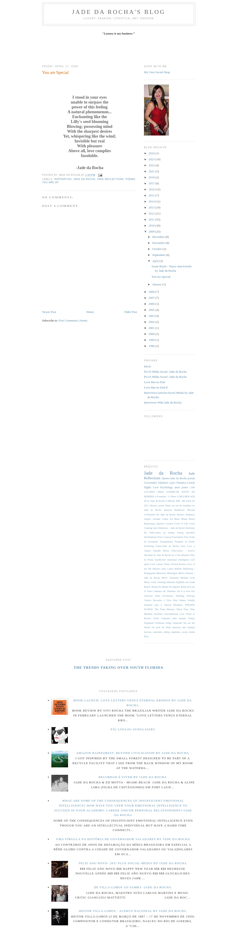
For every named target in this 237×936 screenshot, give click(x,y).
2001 (152, 328)
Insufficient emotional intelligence (172, 559)
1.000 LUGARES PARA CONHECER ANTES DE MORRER (169, 492)
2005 (152, 310)
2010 (152, 225)
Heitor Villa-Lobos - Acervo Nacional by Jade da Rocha (132, 911)
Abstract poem (157, 505)
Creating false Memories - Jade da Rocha (164, 528)
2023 (152, 159)
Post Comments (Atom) (73, 320)
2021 (152, 171)
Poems (130, 179)
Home (90, 312)
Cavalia (169, 523)
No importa (174, 587)
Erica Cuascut (164, 537)
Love (156, 487)
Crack (192, 523)
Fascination (177, 537)
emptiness (176, 632)
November (159, 243)
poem (185, 487)
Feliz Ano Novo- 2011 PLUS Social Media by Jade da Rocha (132, 863)
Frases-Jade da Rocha (167, 546)
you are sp (50, 182)
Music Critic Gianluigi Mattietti (159, 582)
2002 (152, 322)
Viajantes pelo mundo (173, 618)
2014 (152, 201)
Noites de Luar (188, 587)
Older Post (130, 312)
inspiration (63, 179)
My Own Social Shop (157, 72)
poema (191, 478)
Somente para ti (153, 605)
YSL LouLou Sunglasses (132, 729)
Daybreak (190, 528)
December (158, 237)
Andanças (190, 514)
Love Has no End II (156, 387)
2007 (152, 297)
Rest (175, 600)
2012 (152, 213)
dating (167, 632)
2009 (152, 231)
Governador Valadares (156, 482)
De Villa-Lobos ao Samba (159, 532)
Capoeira (160, 523)
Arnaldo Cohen (160, 519)
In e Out (176, 555)
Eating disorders (186, 532)
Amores (180, 514)
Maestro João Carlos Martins (167, 568)
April (155, 261)
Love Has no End (154, 382)
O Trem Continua (153, 591)
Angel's (147, 519)
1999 (152, 340)
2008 (152, 291)
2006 (152, 304)
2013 (152, 207)
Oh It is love (183, 591)
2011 (152, 219)
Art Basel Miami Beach (182, 519)
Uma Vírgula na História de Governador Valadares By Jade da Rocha (123, 839)
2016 (152, 189)
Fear (186, 537)
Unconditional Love (174, 614)
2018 (152, 177)
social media (188, 632)
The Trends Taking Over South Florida (118, 667)
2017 (152, 183)
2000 (152, 334)
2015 (152, 195)
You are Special (55, 72)
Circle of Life (181, 523)
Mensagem (172, 573)
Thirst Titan (182, 609)
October (157, 249)
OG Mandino (169, 591)
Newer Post (49, 312)
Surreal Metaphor (173, 605)
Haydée (157, 550)
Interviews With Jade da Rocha (162, 402)
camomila (157, 632)
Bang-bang (149, 523)
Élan (146, 636)
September (159, 255)
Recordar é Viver (162, 600)
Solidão (191, 600)
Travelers (158, 614)
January (157, 284)
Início (147, 366)
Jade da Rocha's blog (118, 12)
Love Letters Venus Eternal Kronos (168, 564)
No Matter (163, 587)
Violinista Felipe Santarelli (168, 623)
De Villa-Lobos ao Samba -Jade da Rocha (133, 887)
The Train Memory (165, 609)
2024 (152, 153)
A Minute (170, 501)
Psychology (166, 487)
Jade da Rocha (84, 179)
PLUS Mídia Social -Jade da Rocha (165, 371)
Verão (156, 618)
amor (177, 487)
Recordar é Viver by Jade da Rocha (133, 777)
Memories (161, 573)
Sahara (182, 600)
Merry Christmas (170, 578)
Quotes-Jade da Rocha (174, 478)
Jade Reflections (110, 179)
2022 (152, 165)
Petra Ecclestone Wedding (169, 596)
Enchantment (150, 537)
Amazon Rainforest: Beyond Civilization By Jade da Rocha (132, 753)
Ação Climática (177, 482)
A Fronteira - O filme (165, 496)
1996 (152, 346)
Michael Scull (188, 578)
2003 (152, 316)
